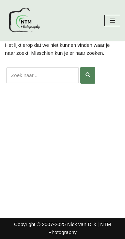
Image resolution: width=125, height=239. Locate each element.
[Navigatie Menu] (112, 20)
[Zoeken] (42, 75)
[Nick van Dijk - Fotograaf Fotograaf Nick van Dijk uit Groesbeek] (25, 21)
